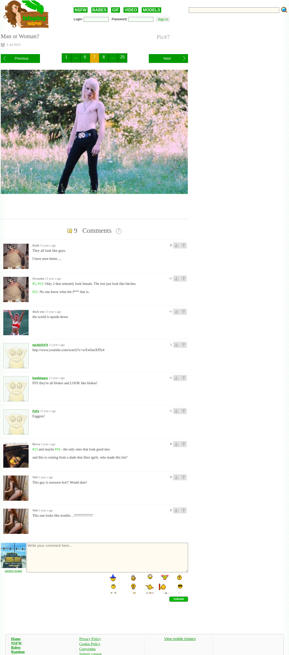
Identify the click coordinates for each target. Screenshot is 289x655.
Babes (15, 647)
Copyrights (87, 649)
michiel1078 (40, 345)
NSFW (81, 10)
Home (15, 639)
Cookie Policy (89, 644)
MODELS (151, 10)
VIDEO (131, 10)
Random (18, 652)
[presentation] (64, 583)
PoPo (35, 411)
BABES (99, 10)
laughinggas (40, 378)
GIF (115, 10)
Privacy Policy (90, 639)
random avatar (13, 570)
